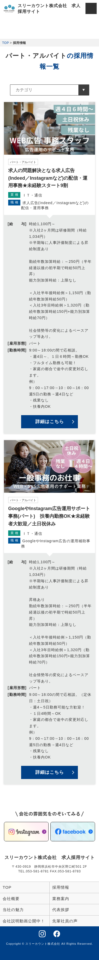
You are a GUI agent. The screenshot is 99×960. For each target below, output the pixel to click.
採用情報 (60, 887)
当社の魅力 (13, 909)
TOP (5, 43)
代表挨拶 (60, 909)
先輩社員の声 (65, 921)
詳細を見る (49, 268)
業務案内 (60, 898)
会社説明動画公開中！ (24, 921)
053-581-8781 (37, 871)
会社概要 (11, 898)
